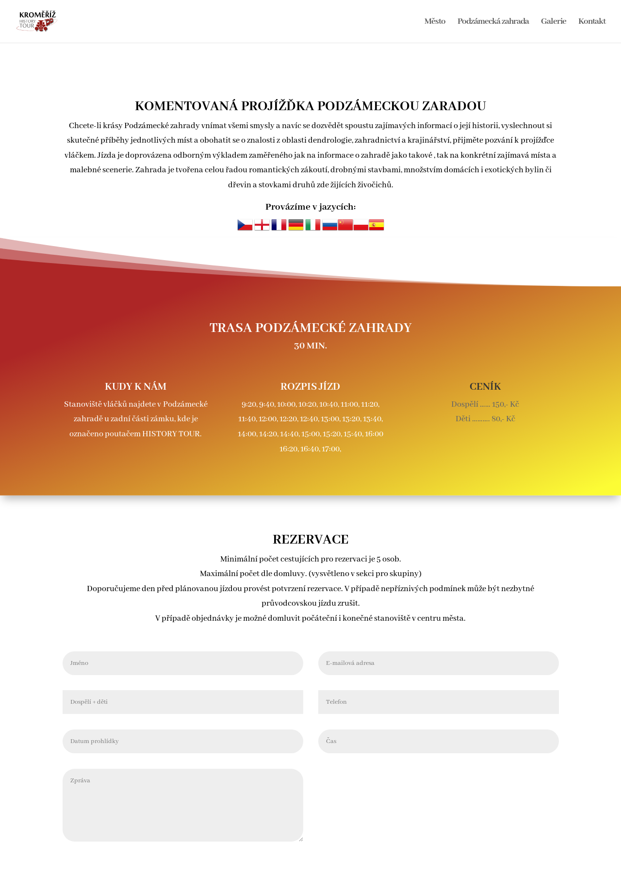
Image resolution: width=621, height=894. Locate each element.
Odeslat (533, 773)
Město (435, 22)
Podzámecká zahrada (493, 22)
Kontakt (591, 22)
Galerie (553, 22)
